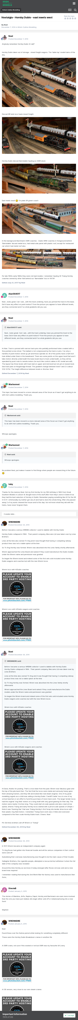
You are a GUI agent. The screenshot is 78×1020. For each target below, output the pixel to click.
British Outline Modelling (27, 27)
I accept (69, 1015)
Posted (18, 39)
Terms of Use (8, 1017)
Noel (6, 25)
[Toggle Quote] (5, 327)
